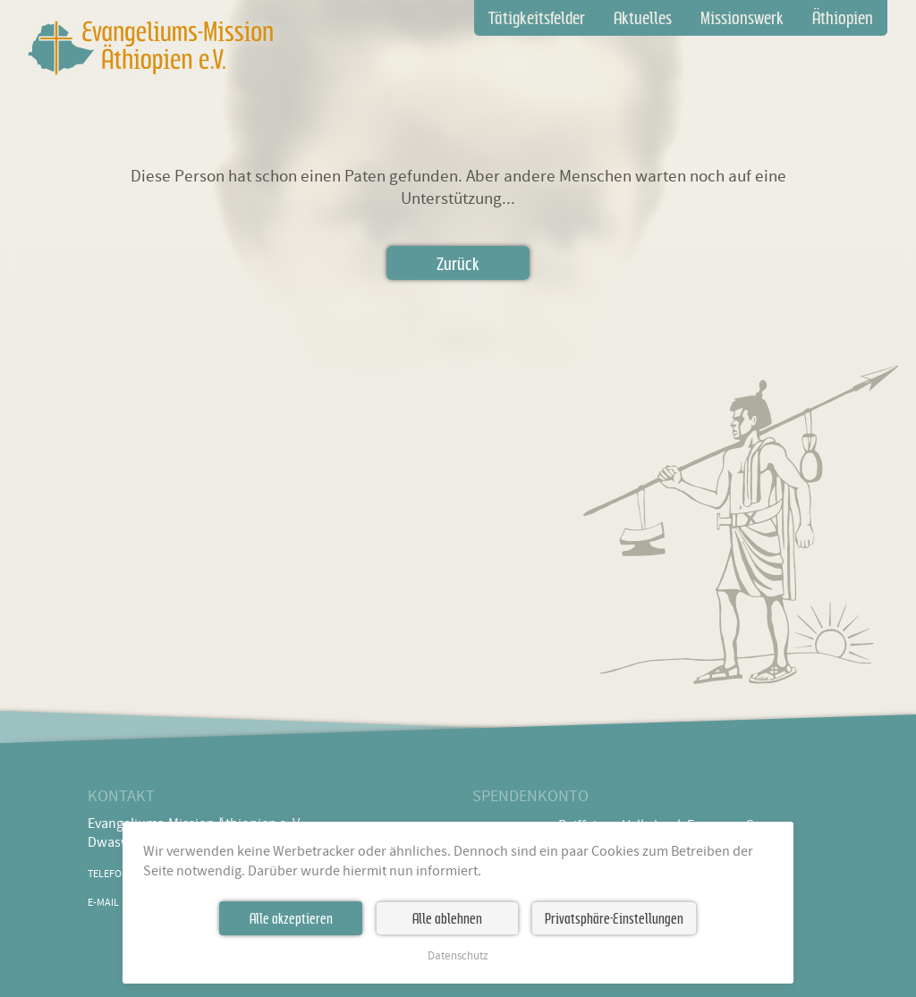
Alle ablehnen (447, 918)
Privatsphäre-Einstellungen (614, 918)
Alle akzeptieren (291, 918)
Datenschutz (458, 956)
